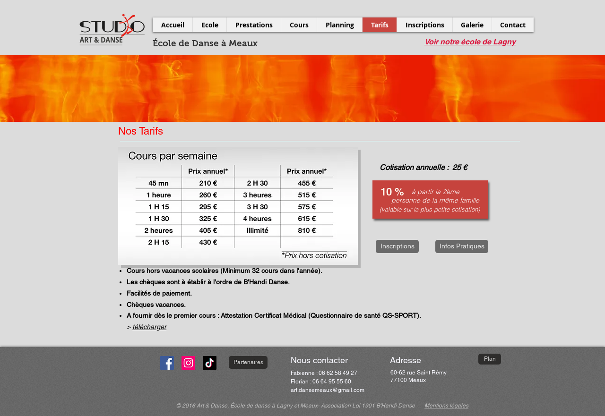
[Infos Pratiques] (461, 246)
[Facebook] (167, 363)
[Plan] (489, 359)
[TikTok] (209, 363)
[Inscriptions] (397, 246)
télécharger (149, 327)
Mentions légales (446, 405)
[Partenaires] (248, 362)
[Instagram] (188, 363)
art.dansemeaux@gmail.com (327, 390)
